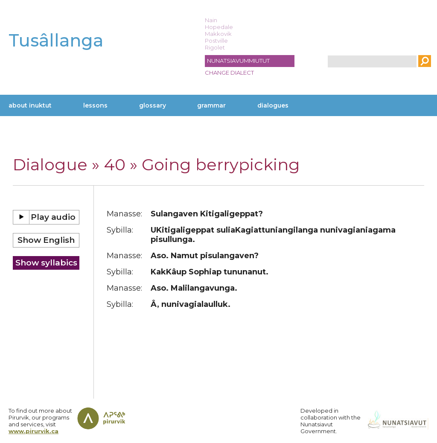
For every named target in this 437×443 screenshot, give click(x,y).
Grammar (211, 105)
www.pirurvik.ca (33, 431)
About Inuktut (30, 105)
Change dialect (229, 72)
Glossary (152, 105)
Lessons (95, 105)
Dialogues (272, 105)
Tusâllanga (56, 40)
